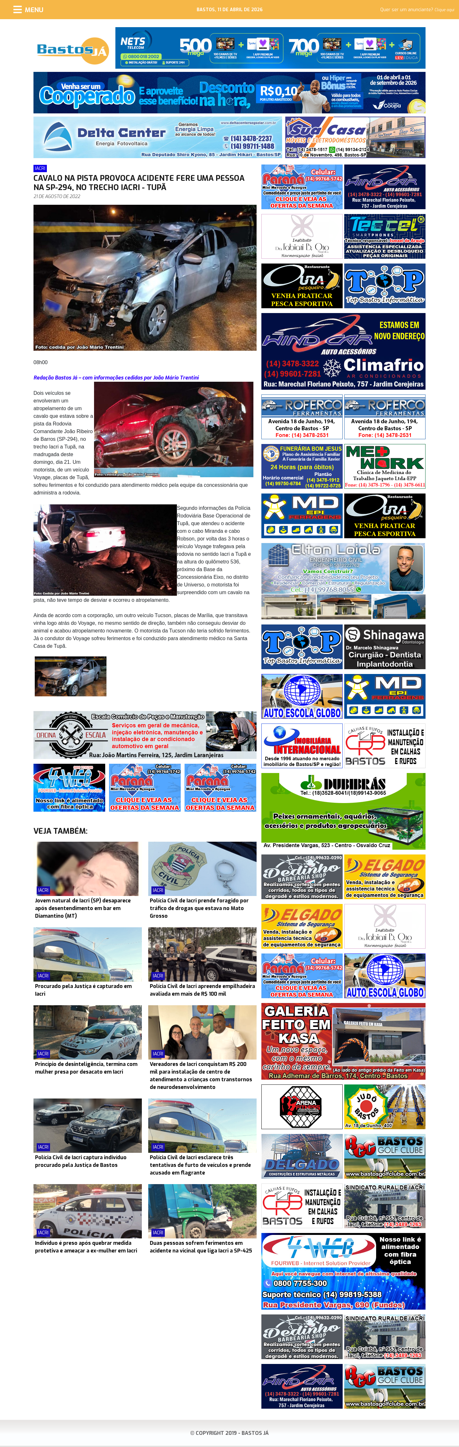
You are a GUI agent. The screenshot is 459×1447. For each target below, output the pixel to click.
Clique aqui (444, 9)
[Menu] (28, 10)
